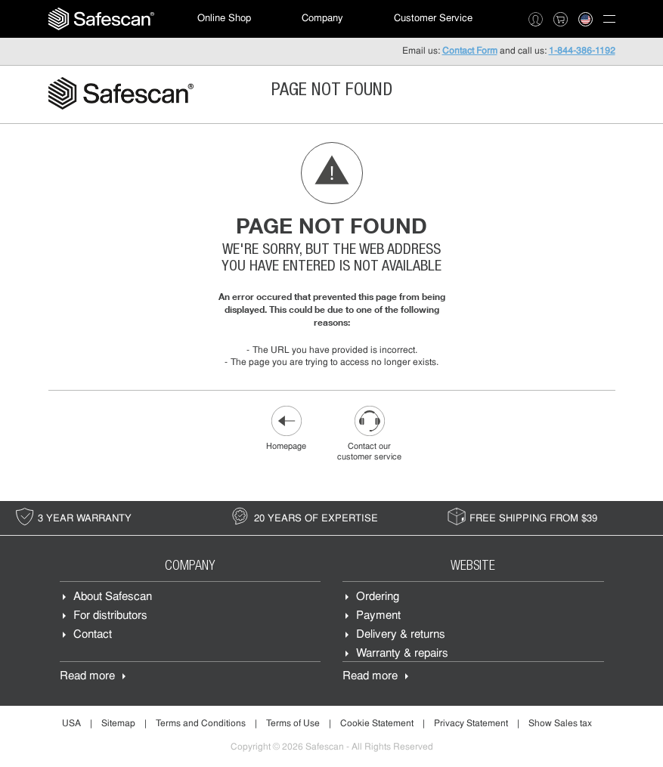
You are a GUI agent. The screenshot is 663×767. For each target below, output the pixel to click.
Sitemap (118, 723)
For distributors (110, 616)
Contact (92, 635)
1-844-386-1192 (582, 51)
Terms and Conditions (201, 723)
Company (322, 18)
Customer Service (433, 18)
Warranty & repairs (402, 654)
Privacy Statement (471, 723)
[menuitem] (101, 19)
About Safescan (112, 597)
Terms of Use (293, 723)
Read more (87, 676)
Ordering (377, 597)
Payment (378, 616)
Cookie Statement (377, 723)
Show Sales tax (560, 723)
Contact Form (469, 51)
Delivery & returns (400, 635)
